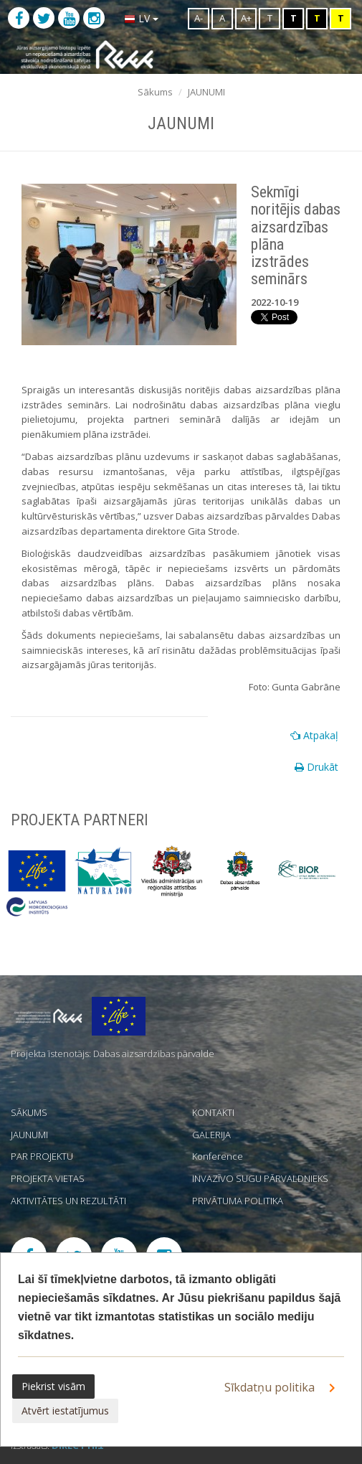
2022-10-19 (274, 302)
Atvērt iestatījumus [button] (65, 1410)
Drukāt (316, 767)
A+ (246, 17)
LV (141, 18)
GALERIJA (211, 1134)
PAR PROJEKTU (42, 1156)
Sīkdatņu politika (282, 1388)
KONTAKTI (213, 1112)
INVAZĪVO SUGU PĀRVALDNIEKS (260, 1178)
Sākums (155, 91)
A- (198, 17)
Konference (217, 1156)
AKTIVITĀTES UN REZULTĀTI (68, 1200)
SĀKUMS (29, 1112)
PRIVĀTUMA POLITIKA (237, 1200)
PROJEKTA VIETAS (48, 1178)
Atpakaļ (314, 735)
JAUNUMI (206, 91)
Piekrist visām (53, 1386)
